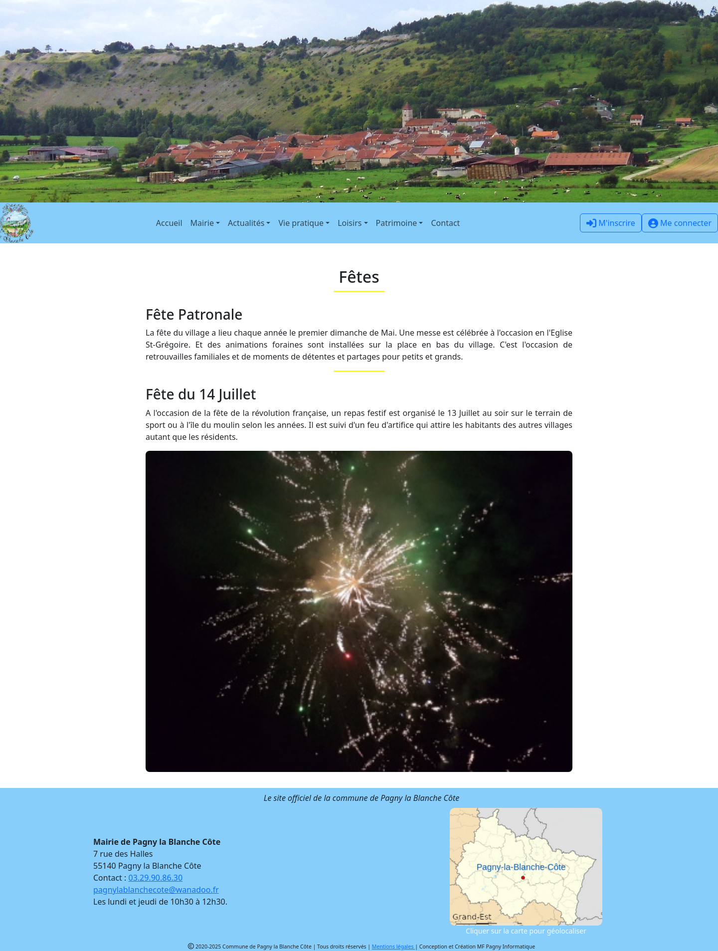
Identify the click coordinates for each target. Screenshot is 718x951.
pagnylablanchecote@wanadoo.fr (156, 889)
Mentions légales (393, 946)
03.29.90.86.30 (156, 877)
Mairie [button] (202, 222)
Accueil (169, 222)
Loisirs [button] (349, 222)
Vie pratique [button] (301, 222)
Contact (445, 222)
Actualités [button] (246, 222)
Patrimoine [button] (396, 222)
